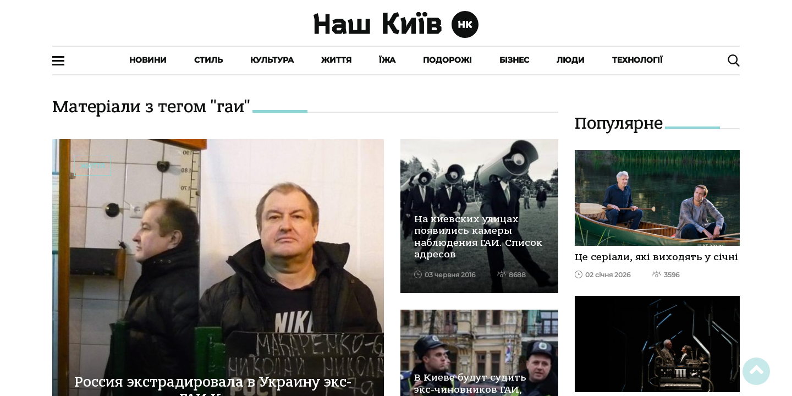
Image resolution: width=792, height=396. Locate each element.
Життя (336, 60)
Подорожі (447, 60)
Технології (637, 60)
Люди (571, 60)
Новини (148, 60)
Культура (272, 60)
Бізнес (514, 60)
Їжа (387, 60)
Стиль (208, 60)
